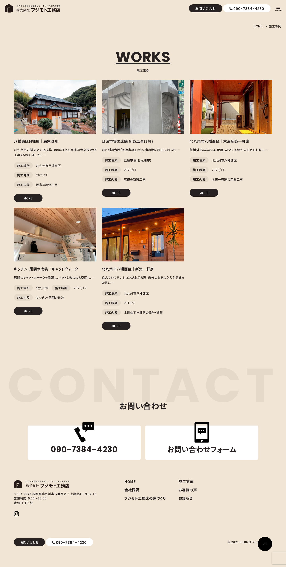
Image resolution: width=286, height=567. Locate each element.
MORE (28, 199)
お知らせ (196, 501)
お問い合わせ (205, 8)
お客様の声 (198, 493)
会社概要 (142, 493)
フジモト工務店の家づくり (155, 501)
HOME (255, 26)
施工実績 (196, 484)
